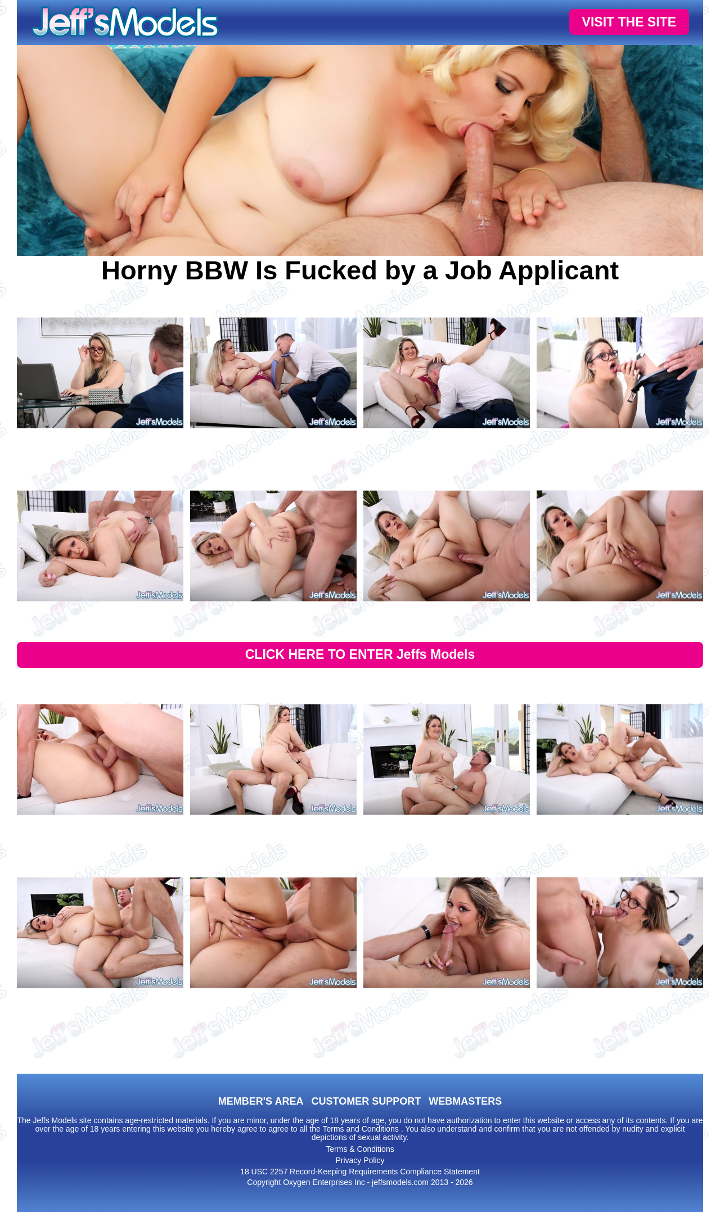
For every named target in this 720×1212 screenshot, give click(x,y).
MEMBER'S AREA (261, 1101)
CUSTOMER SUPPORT (366, 1101)
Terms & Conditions (360, 1149)
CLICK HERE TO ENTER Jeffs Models (360, 654)
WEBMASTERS (465, 1101)
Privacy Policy (359, 1160)
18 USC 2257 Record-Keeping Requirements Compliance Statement (360, 1171)
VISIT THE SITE (629, 22)
